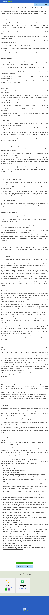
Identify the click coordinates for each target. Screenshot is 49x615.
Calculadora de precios (41, 4)
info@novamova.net (23, 588)
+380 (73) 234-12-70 (7, 587)
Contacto (34, 600)
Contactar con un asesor (24, 563)
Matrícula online (43, 600)
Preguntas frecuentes (25, 600)
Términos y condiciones (15, 600)
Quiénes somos (6, 600)
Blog (38, 600)
